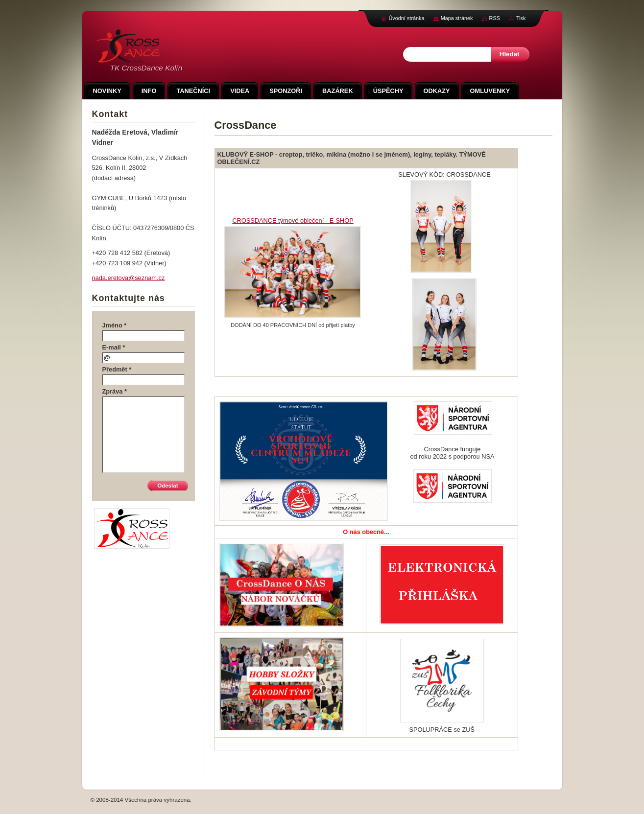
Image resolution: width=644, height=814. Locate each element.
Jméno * (114, 325)
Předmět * (117, 369)
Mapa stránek (457, 18)
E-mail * (113, 347)
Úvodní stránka (406, 18)
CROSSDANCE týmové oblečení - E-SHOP (292, 220)
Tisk (521, 18)
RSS (494, 18)
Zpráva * (114, 391)
